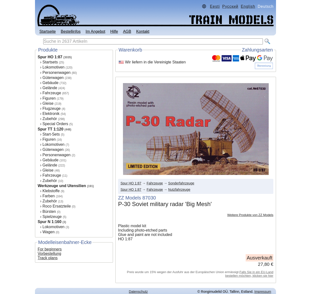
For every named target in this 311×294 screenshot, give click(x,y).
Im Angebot (95, 31)
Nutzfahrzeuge (179, 189)
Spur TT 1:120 (50, 129)
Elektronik (51, 114)
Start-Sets (51, 134)
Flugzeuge (52, 108)
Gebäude (51, 83)
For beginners (50, 249)
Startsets (50, 62)
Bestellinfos (71, 31)
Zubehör (50, 119)
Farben (49, 196)
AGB (127, 31)
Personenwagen (57, 72)
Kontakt (142, 31)
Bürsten (49, 211)
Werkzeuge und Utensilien (62, 186)
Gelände (50, 88)
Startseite (47, 31)
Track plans (48, 258)
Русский (230, 6)
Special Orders (55, 124)
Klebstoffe (51, 191)
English (248, 6)
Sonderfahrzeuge (181, 183)
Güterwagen (53, 78)
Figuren (49, 98)
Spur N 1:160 (49, 222)
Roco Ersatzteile (57, 206)
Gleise (48, 103)
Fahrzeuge (52, 93)
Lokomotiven (54, 67)
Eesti (215, 6)
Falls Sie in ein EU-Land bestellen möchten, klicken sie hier (249, 273)
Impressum (262, 292)
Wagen (49, 232)
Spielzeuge (52, 217)
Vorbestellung (49, 253)
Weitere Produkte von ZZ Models (250, 215)
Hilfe (114, 31)
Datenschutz (138, 292)
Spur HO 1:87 (50, 57)
